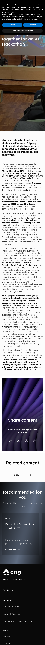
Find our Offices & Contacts (14, 580)
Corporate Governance (13, 614)
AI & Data (17, 475)
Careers (6, 636)
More (5, 630)
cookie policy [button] (11, 12)
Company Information (12, 607)
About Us (7, 601)
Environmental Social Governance (17, 621)
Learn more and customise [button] (22, 31)
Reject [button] (12, 25)
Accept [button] (33, 25)
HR (30, 475)
